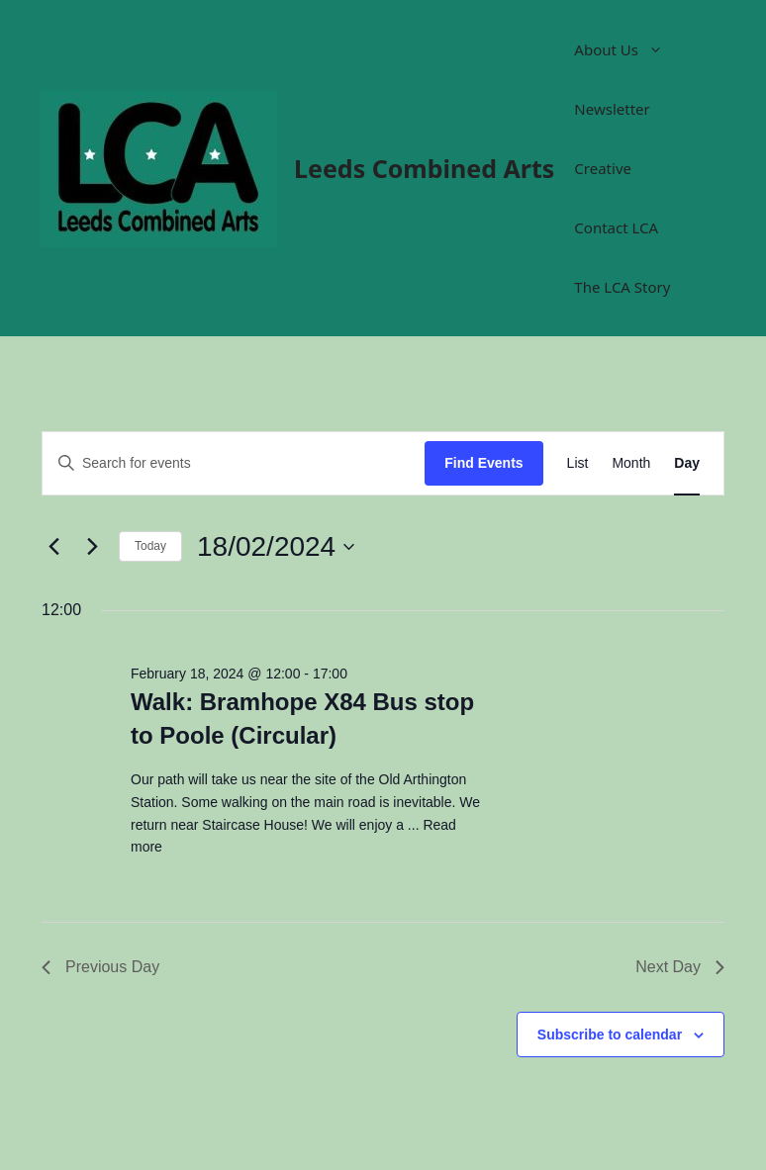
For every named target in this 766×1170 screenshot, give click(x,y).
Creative (602, 168)
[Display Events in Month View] (631, 463)
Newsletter (611, 109)
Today (150, 546)
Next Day (679, 966)
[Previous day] (53, 547)
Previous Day (100, 966)
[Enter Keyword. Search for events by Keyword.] (234, 463)
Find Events (483, 463)
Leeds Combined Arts (424, 168)
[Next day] (92, 547)
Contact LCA (616, 227)
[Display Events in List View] (578, 463)
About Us (628, 49)
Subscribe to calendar (609, 1034)
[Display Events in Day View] (687, 463)
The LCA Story (622, 287)
